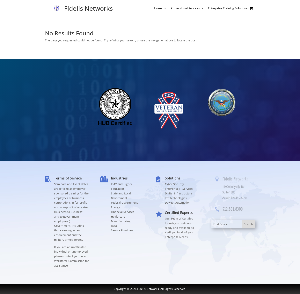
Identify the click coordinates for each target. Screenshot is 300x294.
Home (158, 8)
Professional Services (185, 8)
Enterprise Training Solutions (227, 8)
